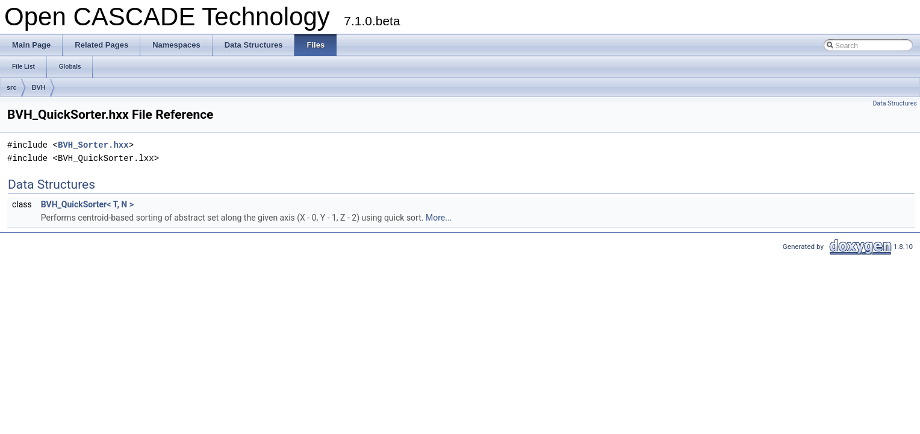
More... (439, 217)
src (12, 87)
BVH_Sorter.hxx (93, 145)
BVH (39, 87)
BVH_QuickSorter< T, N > (87, 204)
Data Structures (894, 103)
